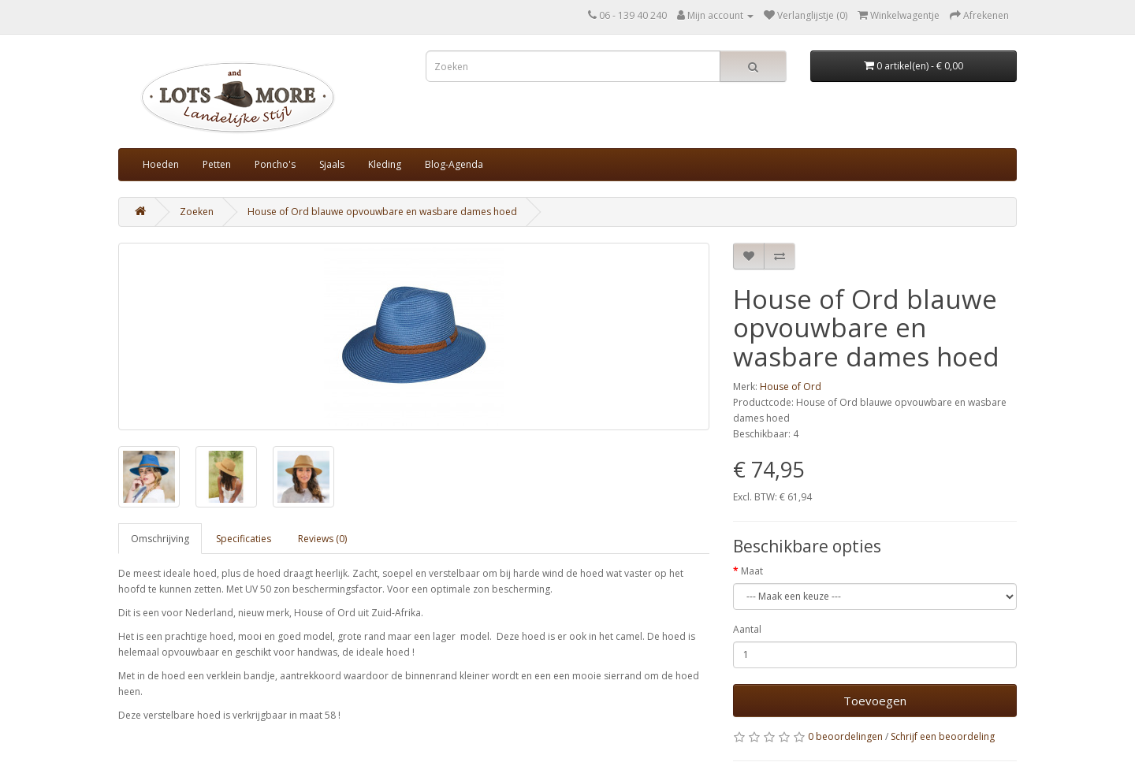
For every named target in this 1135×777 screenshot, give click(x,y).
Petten (217, 164)
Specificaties (243, 538)
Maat (752, 571)
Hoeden (161, 164)
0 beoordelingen (845, 736)
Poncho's (275, 164)
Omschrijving (160, 538)
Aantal (747, 629)
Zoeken (197, 211)
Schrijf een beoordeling (943, 736)
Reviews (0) (322, 538)
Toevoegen (874, 700)
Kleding (384, 164)
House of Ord (790, 386)
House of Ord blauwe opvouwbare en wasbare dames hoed (382, 211)
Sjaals (331, 164)
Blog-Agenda (454, 164)
